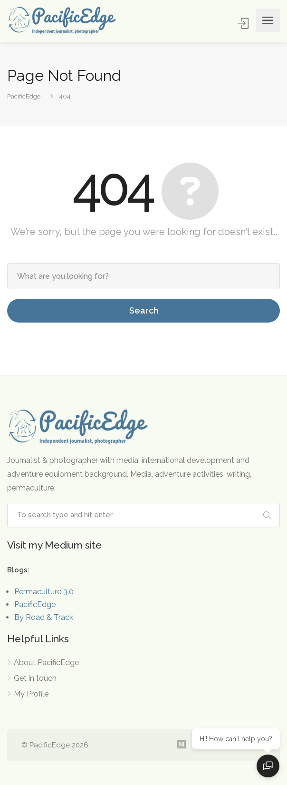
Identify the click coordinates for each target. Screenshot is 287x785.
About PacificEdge (46, 662)
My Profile (31, 693)
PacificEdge (35, 604)
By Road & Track (43, 617)
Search (143, 310)
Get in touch (35, 678)
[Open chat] (268, 766)
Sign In (244, 23)
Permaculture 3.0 (44, 591)
